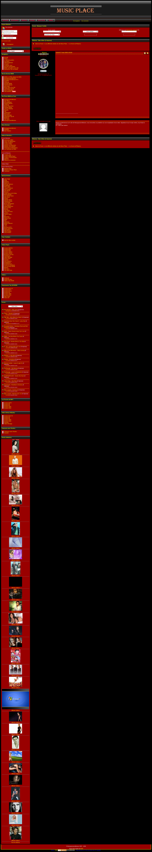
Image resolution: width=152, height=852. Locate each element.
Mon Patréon (7, 130)
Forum (6, 58)
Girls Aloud (7, 190)
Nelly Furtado (7, 231)
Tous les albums (15, 842)
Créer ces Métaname (9, 141)
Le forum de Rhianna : (75, 43)
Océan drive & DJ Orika (10, 193)
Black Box (6, 216)
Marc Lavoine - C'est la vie (11, 390)
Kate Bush (7, 197)
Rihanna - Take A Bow (38, 40)
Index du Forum (39, 43)
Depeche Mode (8, 201)
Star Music (7, 100)
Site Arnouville (8, 115)
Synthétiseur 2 (8, 263)
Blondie (6, 209)
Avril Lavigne (7, 189)
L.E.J (5, 226)
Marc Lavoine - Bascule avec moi (13, 393)
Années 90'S (7, 250)
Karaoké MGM (8, 83)
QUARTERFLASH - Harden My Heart (14, 376)
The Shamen (7, 205)
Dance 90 (6, 297)
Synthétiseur (7, 262)
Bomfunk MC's (8, 227)
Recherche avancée (131, 30)
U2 (5, 215)
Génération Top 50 (9, 88)
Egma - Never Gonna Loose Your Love (14, 331)
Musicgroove (8, 310)
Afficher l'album (16, 454)
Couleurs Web (8, 144)
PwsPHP (6, 129)
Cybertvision (7, 112)
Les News (6, 61)
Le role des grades (9, 60)
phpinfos (6, 158)
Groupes (6, 64)
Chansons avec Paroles (10, 431)
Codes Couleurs (8, 142)
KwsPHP (6, 81)
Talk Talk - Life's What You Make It (13, 317)
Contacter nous (8, 65)
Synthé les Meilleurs (9, 265)
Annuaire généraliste (9, 66)
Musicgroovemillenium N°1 (11, 79)
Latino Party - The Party (10, 381)
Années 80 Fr (7, 289)
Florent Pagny (8, 214)
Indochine (6, 222)
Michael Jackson (8, 184)
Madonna (6, 117)
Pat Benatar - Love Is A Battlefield (13, 372)
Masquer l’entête (41, 26)
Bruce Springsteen (9, 203)
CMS (56, 850)
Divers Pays (7, 258)
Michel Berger (8, 194)
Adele (5, 219)
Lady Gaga (7, 179)
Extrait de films (8, 279)
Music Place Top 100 (9, 87)
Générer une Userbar (9, 146)
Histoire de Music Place (10, 169)
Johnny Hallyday (8, 108)
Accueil (6, 57)
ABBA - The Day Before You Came (13, 336)
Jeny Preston (7, 232)
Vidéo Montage (8, 257)
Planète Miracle (8, 84)
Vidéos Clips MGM (9, 280)
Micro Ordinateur (8, 90)
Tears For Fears (8, 211)
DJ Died (7, 318)
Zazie (5, 224)
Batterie (6, 267)
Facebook (6, 171)
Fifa (5, 111)
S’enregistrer (76, 21)
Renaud (6, 192)
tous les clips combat (9, 240)
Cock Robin (7, 202)
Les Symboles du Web (10, 149)
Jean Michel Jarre (9, 196)
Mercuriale (7, 86)
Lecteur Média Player (9, 156)
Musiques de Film (8, 254)
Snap (5, 180)
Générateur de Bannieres (11, 147)
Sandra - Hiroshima (9, 359)
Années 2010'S (8, 253)
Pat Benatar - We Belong (10, 368)
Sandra (6, 198)
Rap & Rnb (7, 296)
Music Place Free (8, 106)
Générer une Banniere (10, 145)
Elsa (5, 220)
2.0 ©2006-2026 (66, 850)
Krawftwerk (7, 185)
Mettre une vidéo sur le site (11, 68)
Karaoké (6, 259)
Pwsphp (6, 110)
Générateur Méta (8, 140)
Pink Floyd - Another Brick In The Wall (14, 341)
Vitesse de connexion (9, 160)
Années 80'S (7, 249)
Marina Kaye (7, 218)
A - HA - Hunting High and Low (12, 346)
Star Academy (10, 91)
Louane (6, 212)
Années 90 (7, 292)
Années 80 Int (8, 291)
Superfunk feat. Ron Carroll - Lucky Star (14, 321)
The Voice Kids (8, 270)
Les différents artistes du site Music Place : (56, 43)
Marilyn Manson (8, 223)
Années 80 (7, 404)
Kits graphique (8, 102)
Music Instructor (8, 228)
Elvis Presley (7, 207)
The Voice (6, 119)
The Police (7, 210)
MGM (81, 848)
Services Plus (7, 168)
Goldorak (6, 82)
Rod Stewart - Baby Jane (10, 309)
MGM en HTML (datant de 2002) (12, 77)
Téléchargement (8, 62)
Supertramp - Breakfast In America (13, 384)
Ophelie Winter (8, 199)
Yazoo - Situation (8, 313)
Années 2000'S (8, 252)
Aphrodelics (7, 229)
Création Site (7, 155)
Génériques (7, 256)
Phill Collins (7, 186)
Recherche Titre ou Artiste (11, 69)
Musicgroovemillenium (10, 78)
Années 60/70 (8, 402)
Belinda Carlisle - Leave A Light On (13, 363)
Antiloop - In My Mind (9, 355)
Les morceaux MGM (9, 266)
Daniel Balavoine (8, 206)
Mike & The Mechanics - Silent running (14, 350)
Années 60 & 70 (8, 288)
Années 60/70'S (8, 248)
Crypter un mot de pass (10, 157)
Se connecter (85, 21)
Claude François (8, 188)
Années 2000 (7, 293)
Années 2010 (7, 295)
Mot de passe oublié (6, 40)
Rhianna (6, 181)
